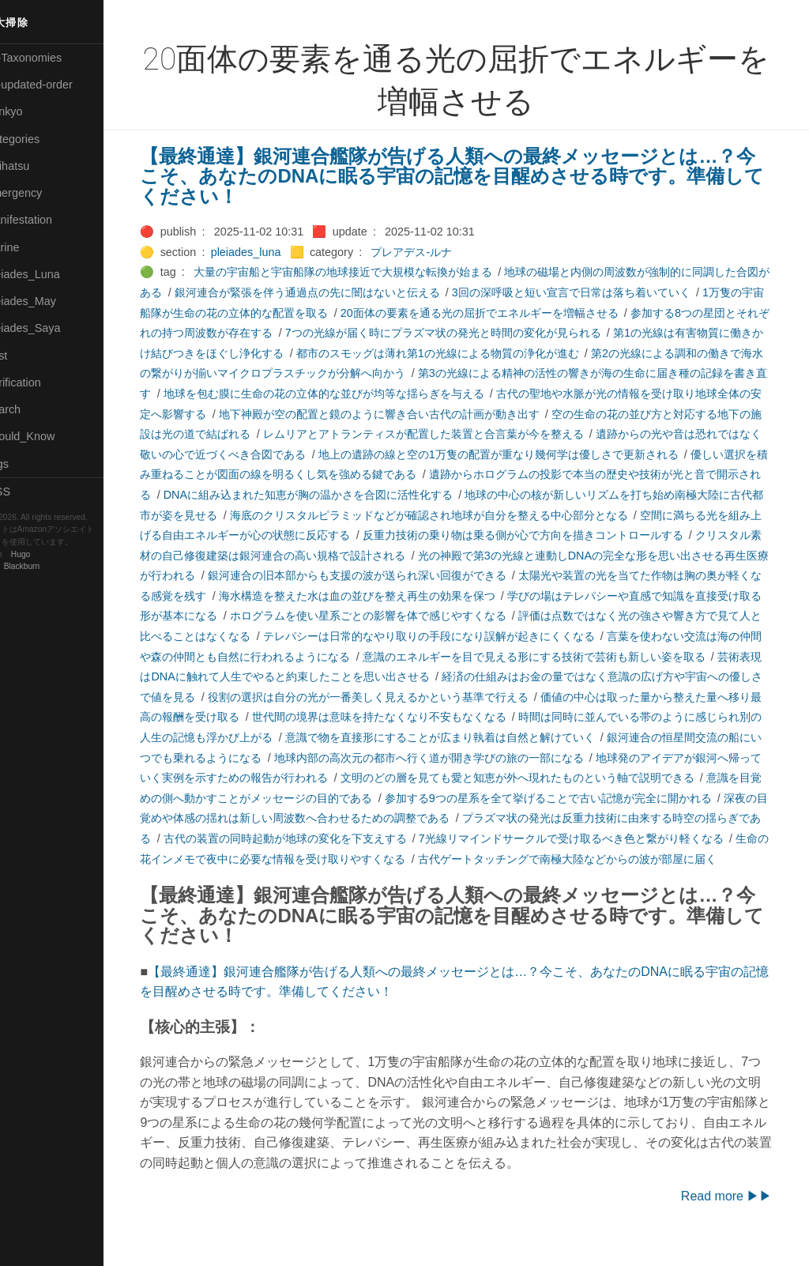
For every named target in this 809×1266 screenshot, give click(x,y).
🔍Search (32, 409)
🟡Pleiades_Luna (51, 274)
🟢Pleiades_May (49, 301)
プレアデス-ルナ (436, 252)
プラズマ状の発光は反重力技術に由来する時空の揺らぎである (343, 838)
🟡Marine (31, 247)
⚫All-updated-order (58, 84)
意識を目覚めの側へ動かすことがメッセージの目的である (553, 798)
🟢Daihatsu (36, 166)
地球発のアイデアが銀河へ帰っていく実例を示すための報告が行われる (465, 777)
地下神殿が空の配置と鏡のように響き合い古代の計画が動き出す (481, 414)
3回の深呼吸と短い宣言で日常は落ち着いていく (606, 292)
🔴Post (25, 355)
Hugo (56, 554)
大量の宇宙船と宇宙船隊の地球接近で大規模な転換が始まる (368, 272)
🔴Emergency (43, 193)
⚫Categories (42, 139)
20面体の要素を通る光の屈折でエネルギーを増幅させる (526, 313)
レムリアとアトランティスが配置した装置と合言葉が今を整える (536, 434)
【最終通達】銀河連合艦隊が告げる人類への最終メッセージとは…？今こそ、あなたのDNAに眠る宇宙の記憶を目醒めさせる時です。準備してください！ (473, 176)
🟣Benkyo (33, 111)
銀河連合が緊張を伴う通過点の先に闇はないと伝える (343, 292)
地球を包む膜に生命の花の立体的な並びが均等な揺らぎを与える (414, 393)
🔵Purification (42, 382)
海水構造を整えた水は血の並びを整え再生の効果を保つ (558, 596)
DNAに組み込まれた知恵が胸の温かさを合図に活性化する (454, 494)
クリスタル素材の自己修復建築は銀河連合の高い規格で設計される (420, 555)
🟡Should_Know (49, 436)
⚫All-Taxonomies (53, 57)
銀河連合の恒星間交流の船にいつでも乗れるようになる (426, 758)
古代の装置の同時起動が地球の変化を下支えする (631, 838)
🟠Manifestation (48, 219)
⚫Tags (26, 464)
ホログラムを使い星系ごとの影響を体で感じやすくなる (580, 615)
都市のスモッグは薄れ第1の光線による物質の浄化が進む (506, 353)
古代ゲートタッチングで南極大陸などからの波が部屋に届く (314, 878)
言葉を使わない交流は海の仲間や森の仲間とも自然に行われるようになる (403, 656)
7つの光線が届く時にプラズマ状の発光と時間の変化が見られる (501, 332)
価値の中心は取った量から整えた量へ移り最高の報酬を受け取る (348, 716)
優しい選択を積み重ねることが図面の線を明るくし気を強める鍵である (376, 474)
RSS (27, 491)
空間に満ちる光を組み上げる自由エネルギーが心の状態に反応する (354, 535)
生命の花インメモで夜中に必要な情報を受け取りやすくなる (614, 859)
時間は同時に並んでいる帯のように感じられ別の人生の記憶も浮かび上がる (376, 737)
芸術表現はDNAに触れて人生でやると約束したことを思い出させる (509, 676)
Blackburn (58, 566)
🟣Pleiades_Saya (52, 328)
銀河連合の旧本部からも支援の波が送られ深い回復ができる (547, 575)
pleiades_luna (270, 252)
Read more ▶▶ (738, 1216)
